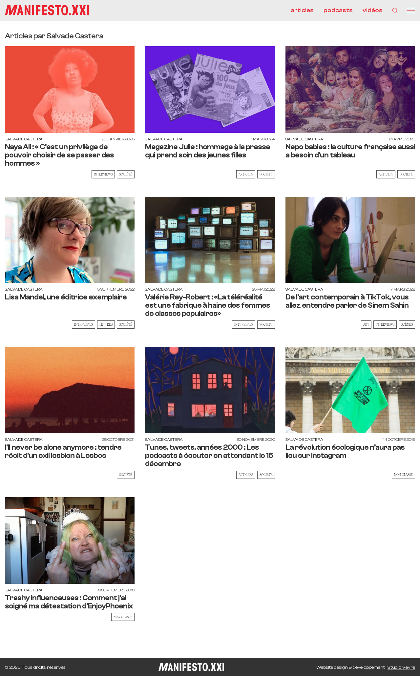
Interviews (103, 174)
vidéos (373, 10)
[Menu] (411, 10)
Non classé (403, 474)
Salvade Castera (24, 139)
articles (302, 10)
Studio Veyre (401, 667)
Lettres (106, 324)
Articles (246, 174)
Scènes (407, 324)
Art (366, 324)
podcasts (338, 10)
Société (125, 174)
